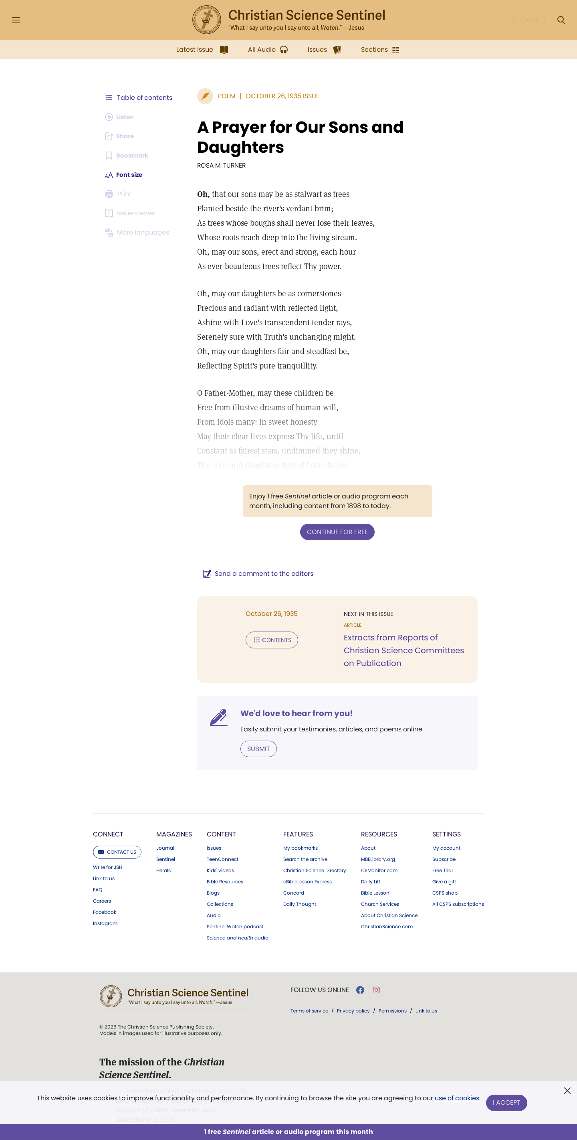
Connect (108, 833)
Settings (446, 833)
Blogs (213, 892)
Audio (214, 914)
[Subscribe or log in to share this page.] (121, 136)
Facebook (104, 911)
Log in (529, 20)
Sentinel (165, 858)
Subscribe (444, 858)
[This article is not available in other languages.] (138, 232)
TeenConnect (222, 858)
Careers (102, 900)
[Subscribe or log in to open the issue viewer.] (131, 213)
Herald (163, 869)
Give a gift (444, 881)
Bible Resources (225, 881)
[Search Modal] (561, 20)
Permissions (393, 1009)
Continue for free (335, 531)
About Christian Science (389, 914)
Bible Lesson (375, 892)
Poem (223, 96)
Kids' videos (220, 869)
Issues (214, 847)
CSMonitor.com (379, 869)
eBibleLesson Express (307, 881)
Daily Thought (299, 903)
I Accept (507, 1103)
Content (221, 833)
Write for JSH (107, 866)
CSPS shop (445, 892)
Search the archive (305, 858)
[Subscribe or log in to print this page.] (119, 194)
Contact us (117, 851)
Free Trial (442, 869)
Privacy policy (353, 1009)
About (368, 847)
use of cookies (456, 1099)
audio (237, 937)
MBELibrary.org (378, 858)
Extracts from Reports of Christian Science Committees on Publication (402, 650)
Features (298, 833)
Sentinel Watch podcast (235, 925)
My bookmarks (300, 847)
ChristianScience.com (387, 925)
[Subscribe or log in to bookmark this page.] (128, 155)
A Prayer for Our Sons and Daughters (296, 137)
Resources (379, 833)
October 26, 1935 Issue (278, 96)
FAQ (97, 889)
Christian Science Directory (314, 869)
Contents (267, 639)
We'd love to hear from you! (292, 713)
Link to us (104, 877)
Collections (220, 903)
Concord (293, 892)
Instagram (105, 922)
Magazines (174, 833)
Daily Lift (370, 881)
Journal (165, 847)
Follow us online (320, 989)
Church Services (380, 903)
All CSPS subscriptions (458, 903)
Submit (254, 748)
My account (446, 847)
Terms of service (309, 1009)
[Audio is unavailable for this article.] (121, 117)
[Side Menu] (16, 20)
